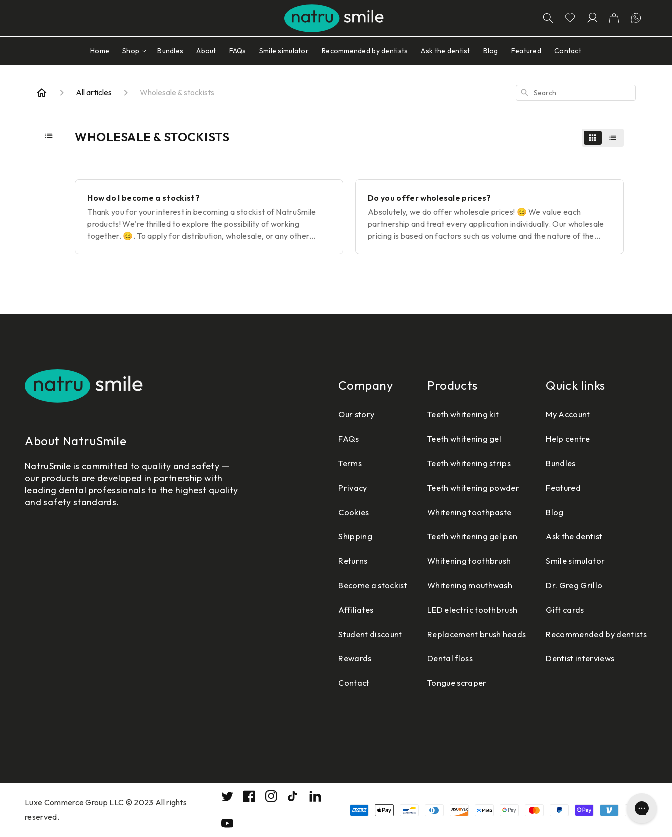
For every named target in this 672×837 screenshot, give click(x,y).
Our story (330, 414)
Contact (327, 682)
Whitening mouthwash (454, 585)
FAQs (321, 438)
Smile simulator (568, 560)
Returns (326, 560)
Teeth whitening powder (458, 487)
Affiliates (330, 609)
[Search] (548, 18)
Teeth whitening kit (447, 414)
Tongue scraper (440, 682)
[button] (614, 18)
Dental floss (432, 658)
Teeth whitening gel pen (457, 536)
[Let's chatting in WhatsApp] (636, 18)
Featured (555, 487)
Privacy (325, 487)
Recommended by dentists (591, 634)
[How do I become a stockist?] (209, 216)
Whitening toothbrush (453, 560)
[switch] (603, 138)
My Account (560, 414)
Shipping (328, 536)
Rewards (328, 658)
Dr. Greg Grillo (566, 585)
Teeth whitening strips (453, 463)
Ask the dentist (568, 536)
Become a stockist (348, 585)
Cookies (327, 512)
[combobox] (576, 93)
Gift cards (557, 609)
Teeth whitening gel (448, 438)
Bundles (553, 463)
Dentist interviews (574, 658)
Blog (545, 512)
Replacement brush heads (461, 634)
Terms (323, 463)
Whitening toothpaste (453, 512)
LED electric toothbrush (457, 609)
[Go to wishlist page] (570, 18)
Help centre (560, 438)
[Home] (42, 93)
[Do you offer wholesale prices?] (490, 216)
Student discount (346, 634)
